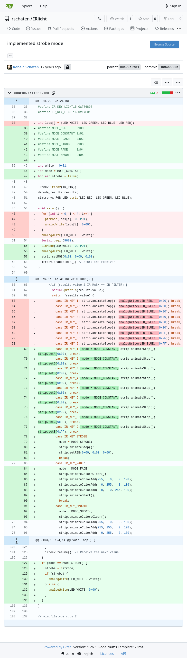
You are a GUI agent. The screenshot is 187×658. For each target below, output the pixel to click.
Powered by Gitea (58, 647)
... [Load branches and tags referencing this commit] (10, 55)
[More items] (179, 28)
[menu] (178, 82)
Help (43, 6)
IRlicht (40, 18)
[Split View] (167, 82)
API (123, 653)
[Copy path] (53, 92)
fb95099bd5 (168, 67)
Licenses (107, 653)
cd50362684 (129, 67)
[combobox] (156, 82)
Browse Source (164, 44)
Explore (26, 6)
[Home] (9, 6)
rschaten (21, 18)
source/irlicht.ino (31, 93)
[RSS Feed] (99, 18)
